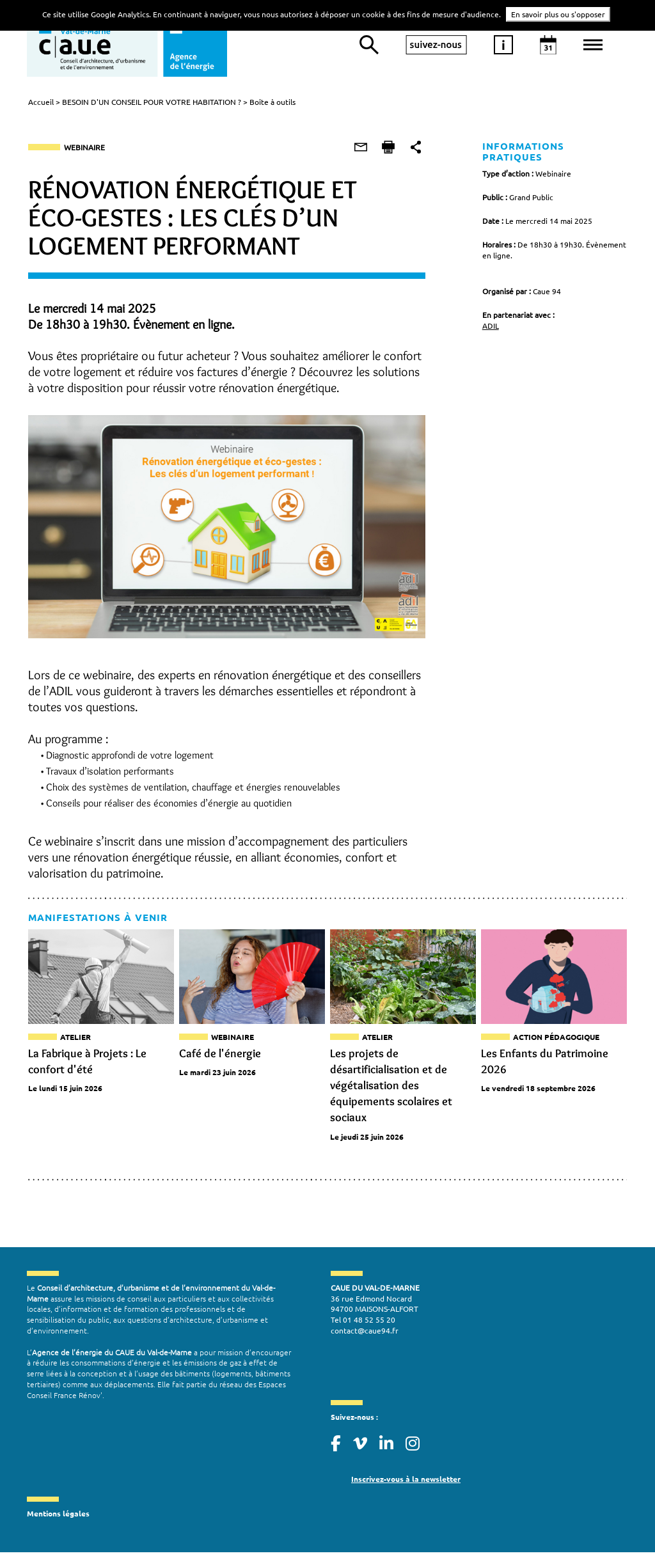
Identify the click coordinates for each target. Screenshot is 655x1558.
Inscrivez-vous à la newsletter (406, 1482)
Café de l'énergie (219, 1055)
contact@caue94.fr (365, 1334)
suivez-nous (436, 44)
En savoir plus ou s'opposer (558, 14)
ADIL (490, 316)
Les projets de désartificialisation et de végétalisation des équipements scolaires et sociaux (391, 1087)
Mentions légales (58, 1517)
